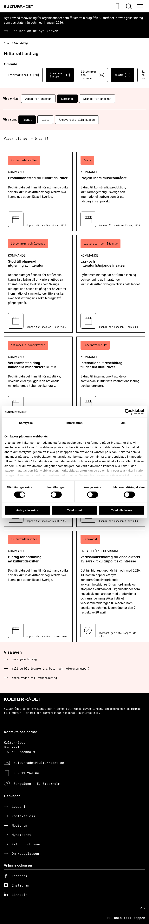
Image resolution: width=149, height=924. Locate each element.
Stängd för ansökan (97, 99)
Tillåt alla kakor (121, 510)
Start (7, 43)
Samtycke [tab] (26, 422)
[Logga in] (116, 6)
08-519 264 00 (26, 773)
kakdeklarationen (74, 470)
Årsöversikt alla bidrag (77, 119)
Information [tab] (74, 422)
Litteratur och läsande (92, 75)
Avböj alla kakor (27, 510)
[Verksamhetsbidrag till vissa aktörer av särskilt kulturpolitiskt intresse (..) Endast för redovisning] (110, 586)
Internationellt (23, 75)
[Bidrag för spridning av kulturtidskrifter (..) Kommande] (38, 586)
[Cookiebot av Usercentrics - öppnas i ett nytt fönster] (128, 412)
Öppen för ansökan (38, 99)
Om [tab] (123, 422)
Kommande (67, 99)
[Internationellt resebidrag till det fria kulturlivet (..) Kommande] (110, 376)
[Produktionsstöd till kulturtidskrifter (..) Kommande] (38, 191)
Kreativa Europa (60, 74)
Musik (122, 75)
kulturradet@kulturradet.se (39, 763)
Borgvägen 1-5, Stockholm (37, 784)
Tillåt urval (74, 510)
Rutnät (27, 119)
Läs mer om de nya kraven (35, 31)
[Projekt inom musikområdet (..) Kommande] (110, 191)
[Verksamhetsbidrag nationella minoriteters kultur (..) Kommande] (38, 376)
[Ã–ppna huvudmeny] (140, 6)
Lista (45, 119)
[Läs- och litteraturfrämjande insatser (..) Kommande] (110, 284)
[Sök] (129, 6)
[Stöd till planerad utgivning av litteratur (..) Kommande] (38, 284)
